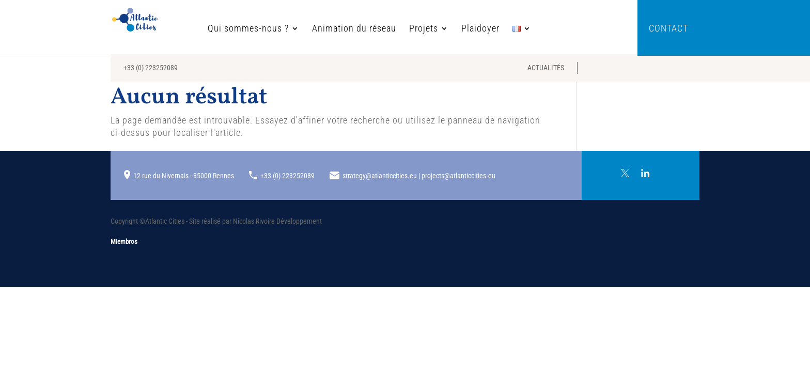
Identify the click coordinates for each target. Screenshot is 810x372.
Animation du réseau (372, 29)
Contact (668, 29)
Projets (441, 29)
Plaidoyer (498, 29)
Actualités (545, 72)
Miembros (124, 241)
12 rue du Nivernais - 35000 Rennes (183, 176)
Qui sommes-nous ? (265, 29)
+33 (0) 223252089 (150, 72)
